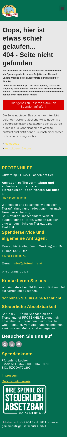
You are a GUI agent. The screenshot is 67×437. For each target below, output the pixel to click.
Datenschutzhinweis (16, 381)
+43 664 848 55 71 (14, 255)
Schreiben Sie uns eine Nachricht (31, 298)
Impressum (10, 375)
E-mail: (22, 263)
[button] (62, 8)
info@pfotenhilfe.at (14, 197)
